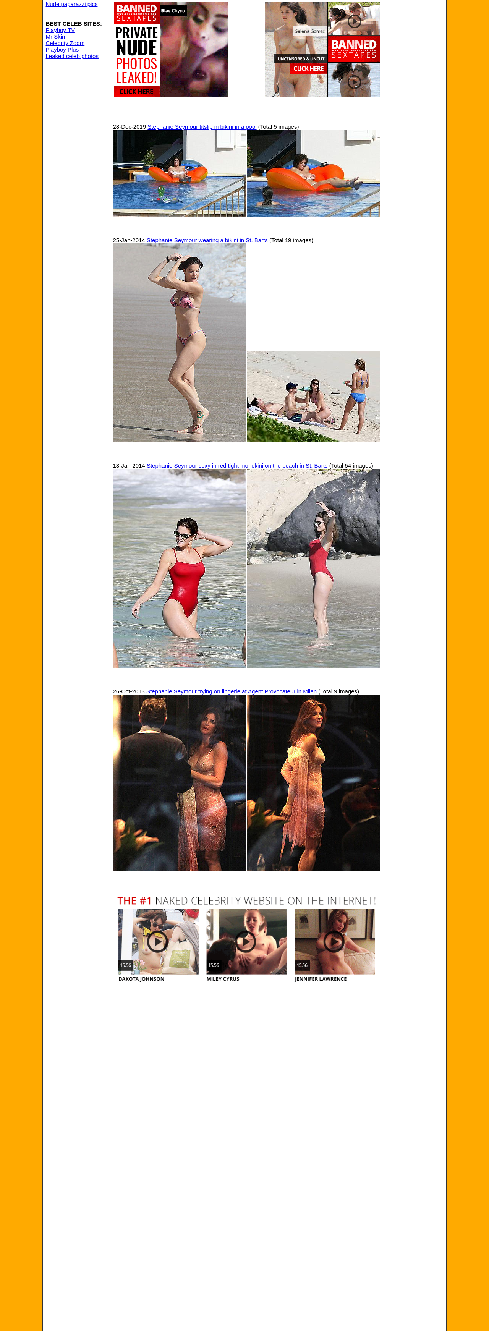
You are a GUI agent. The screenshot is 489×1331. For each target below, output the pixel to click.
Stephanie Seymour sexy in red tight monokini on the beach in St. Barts (237, 465)
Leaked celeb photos (72, 56)
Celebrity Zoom (65, 43)
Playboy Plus (62, 49)
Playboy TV (60, 30)
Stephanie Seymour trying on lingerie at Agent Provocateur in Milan (231, 691)
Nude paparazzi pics (72, 4)
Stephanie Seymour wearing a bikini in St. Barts (207, 240)
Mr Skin (55, 36)
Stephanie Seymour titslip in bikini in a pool (201, 126)
